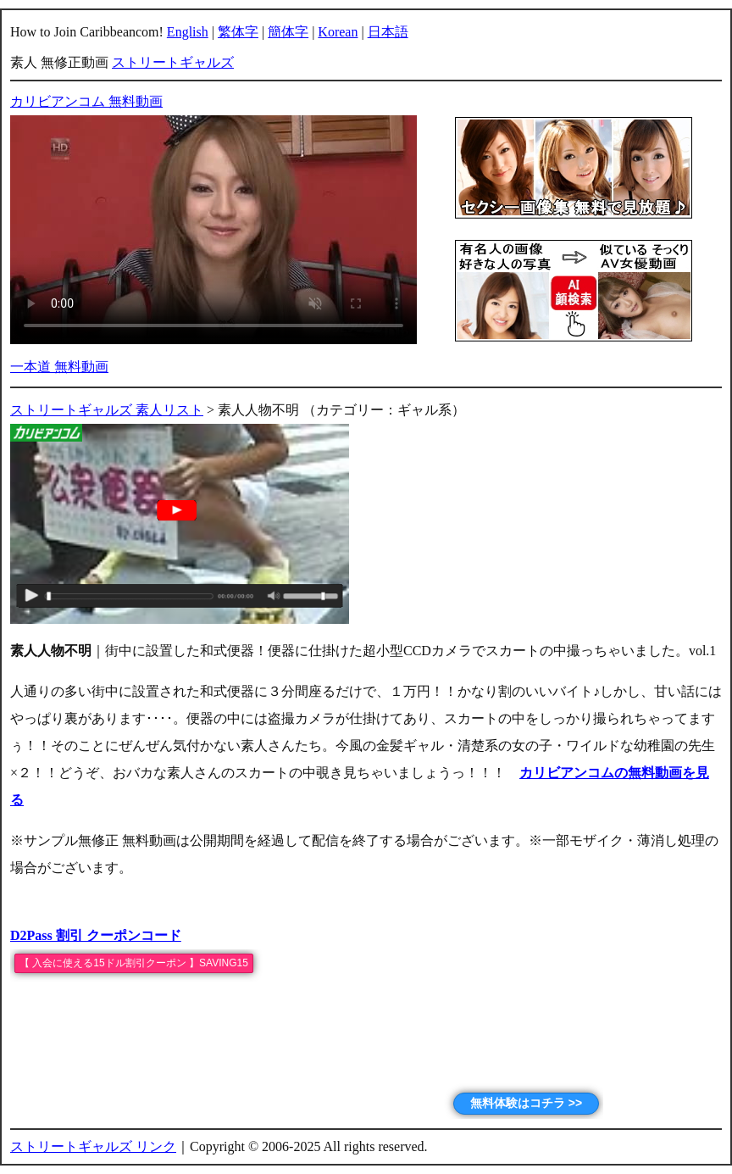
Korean (338, 32)
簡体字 (288, 32)
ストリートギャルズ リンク (93, 1146)
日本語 (388, 32)
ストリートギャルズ (173, 62)
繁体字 (238, 32)
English (187, 32)
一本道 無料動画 (59, 366)
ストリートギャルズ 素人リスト (106, 410)
